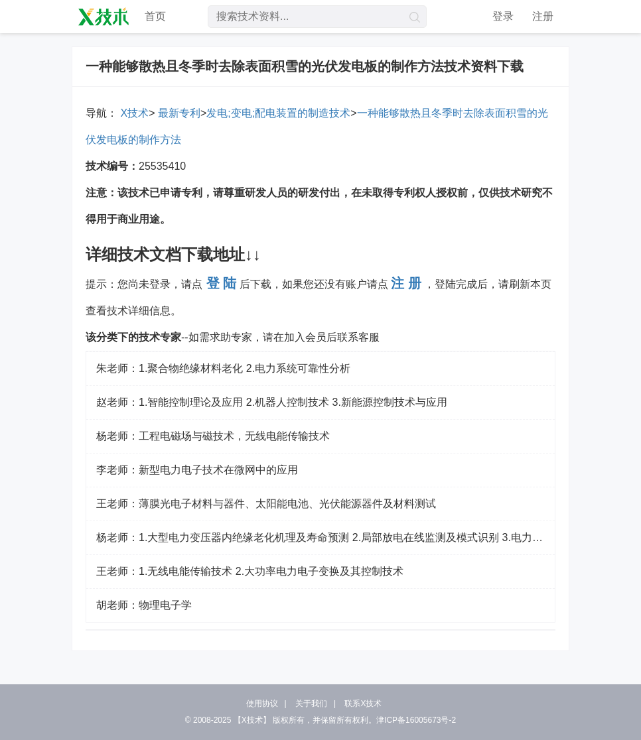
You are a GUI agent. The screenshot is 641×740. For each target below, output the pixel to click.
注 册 (406, 283)
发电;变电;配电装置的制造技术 (278, 113)
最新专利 (177, 113)
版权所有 (289, 720)
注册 (542, 16)
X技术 (133, 113)
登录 (503, 16)
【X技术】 (252, 720)
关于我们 (311, 703)
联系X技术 (363, 703)
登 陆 (221, 283)
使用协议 (262, 703)
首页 (155, 16)
